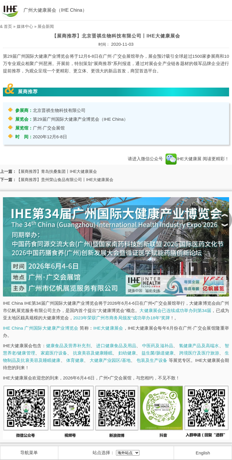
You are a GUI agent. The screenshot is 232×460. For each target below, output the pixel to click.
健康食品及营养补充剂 (68, 345)
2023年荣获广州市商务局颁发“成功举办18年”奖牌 (121, 317)
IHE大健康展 (183, 158)
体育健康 (75, 360)
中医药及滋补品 (157, 345)
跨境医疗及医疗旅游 (199, 352)
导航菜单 (29, 452)
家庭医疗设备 (54, 352)
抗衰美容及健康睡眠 (93, 352)
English (203, 452)
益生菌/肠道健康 (157, 352)
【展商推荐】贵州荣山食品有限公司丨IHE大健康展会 (64, 179)
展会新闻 (45, 26)
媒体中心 (25, 26)
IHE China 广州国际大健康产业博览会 (41, 328)
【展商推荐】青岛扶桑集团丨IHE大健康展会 (56, 171)
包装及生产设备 (152, 360)
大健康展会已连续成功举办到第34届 (175, 310)
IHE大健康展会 (108, 328)
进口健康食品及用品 (116, 345)
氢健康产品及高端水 (199, 345)
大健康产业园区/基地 (110, 360)
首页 (8, 26)
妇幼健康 (127, 352)
